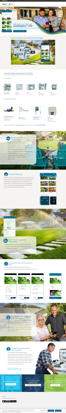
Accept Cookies (58, 410)
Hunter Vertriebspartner (20, 370)
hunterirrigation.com (20, 126)
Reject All (50, 410)
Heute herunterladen (20, 32)
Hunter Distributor (42, 126)
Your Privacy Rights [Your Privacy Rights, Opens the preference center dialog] (43, 410)
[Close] (64, 411)
